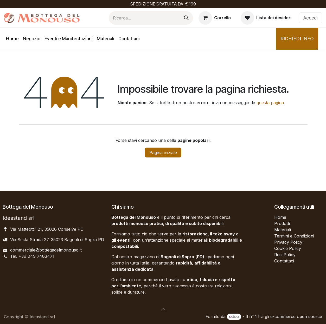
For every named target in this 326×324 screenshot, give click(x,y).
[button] (163, 309)
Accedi (310, 18)
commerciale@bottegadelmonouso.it (46, 250)
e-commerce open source (296, 316)
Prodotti (282, 223)
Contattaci (284, 260)
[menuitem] (12, 38)
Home (280, 217)
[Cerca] (186, 18)
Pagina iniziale (163, 152)
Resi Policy (285, 254)
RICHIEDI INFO (297, 38)
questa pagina (270, 102)
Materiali (282, 229)
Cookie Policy (287, 248)
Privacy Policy (288, 242)
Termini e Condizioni (294, 236)
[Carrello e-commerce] (214, 18)
